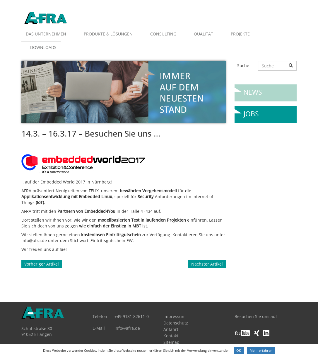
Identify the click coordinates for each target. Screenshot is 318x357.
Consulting (163, 34)
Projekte (240, 34)
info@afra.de (127, 328)
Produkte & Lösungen (108, 34)
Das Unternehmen (46, 34)
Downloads (43, 47)
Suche (243, 65)
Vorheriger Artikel (41, 264)
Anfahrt (170, 329)
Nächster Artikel (207, 264)
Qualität (203, 34)
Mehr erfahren (261, 350)
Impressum (174, 316)
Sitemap (171, 342)
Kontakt (170, 336)
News (252, 89)
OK (238, 350)
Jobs (251, 111)
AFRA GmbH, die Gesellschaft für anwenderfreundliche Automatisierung (45, 18)
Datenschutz (175, 323)
